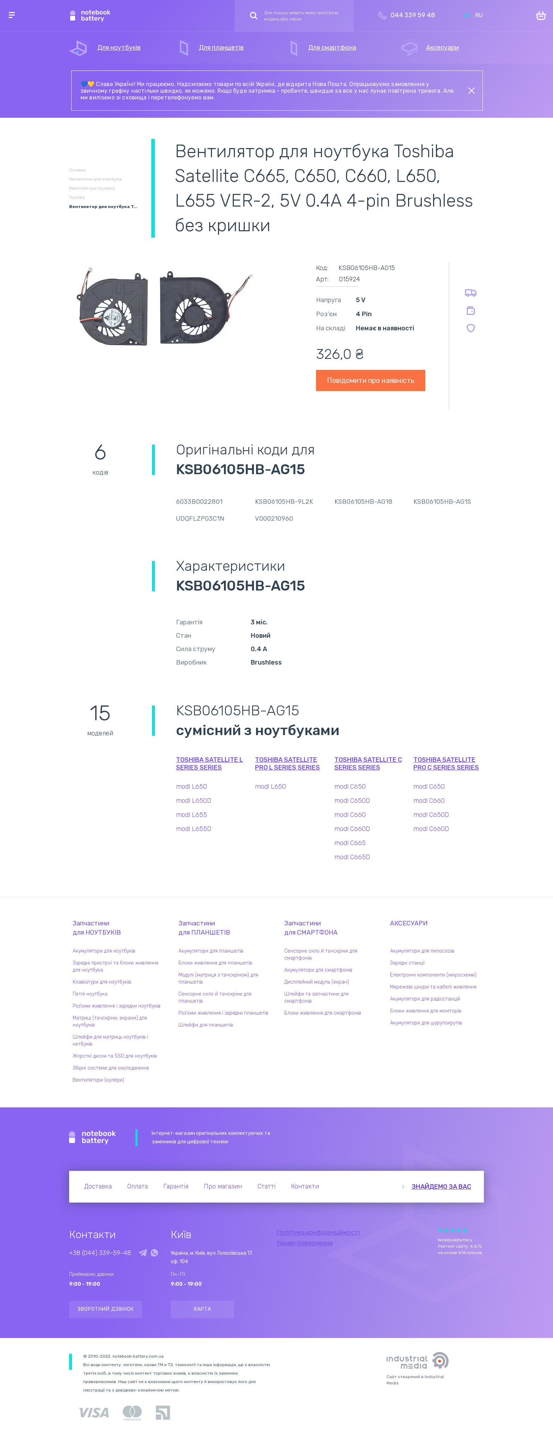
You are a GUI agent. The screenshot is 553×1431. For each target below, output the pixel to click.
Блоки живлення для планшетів (215, 963)
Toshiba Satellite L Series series (209, 763)
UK (466, 15)
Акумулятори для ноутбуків (104, 951)
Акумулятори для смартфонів (318, 970)
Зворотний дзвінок (106, 1309)
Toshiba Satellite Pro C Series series (446, 763)
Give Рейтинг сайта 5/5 (465, 1230)
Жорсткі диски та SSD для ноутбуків (115, 1056)
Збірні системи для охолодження (111, 1068)
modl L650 (191, 786)
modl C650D (352, 801)
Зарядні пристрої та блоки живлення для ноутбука (115, 966)
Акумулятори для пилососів (422, 951)
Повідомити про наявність (370, 380)
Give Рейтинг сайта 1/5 (440, 1230)
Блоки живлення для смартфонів (322, 1013)
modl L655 (191, 815)
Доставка (98, 1186)
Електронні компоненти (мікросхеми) (433, 975)
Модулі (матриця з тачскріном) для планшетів (218, 978)
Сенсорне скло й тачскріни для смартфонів (320, 954)
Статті (266, 1186)
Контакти (305, 1186)
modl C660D (352, 829)
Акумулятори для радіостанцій (425, 999)
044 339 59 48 (413, 15)
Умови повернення (304, 1243)
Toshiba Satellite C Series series (368, 763)
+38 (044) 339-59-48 (100, 1253)
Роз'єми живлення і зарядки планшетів (223, 1013)
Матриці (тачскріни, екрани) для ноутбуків (110, 1021)
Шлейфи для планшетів (205, 1025)
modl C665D (352, 857)
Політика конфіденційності (318, 1232)
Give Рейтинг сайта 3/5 (453, 1230)
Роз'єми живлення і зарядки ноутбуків (116, 1006)
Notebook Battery (92, 1138)
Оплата (137, 1186)
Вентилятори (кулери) (98, 1080)
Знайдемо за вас (441, 1187)
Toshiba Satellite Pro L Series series (287, 763)
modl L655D (193, 829)
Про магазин (223, 1186)
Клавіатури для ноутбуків (102, 982)
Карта (202, 1309)
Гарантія (175, 1186)
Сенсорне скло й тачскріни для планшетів (214, 997)
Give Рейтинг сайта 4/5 (459, 1230)
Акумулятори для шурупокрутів (426, 1023)
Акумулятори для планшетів (210, 951)
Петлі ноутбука (90, 994)
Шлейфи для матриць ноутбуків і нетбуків (110, 1040)
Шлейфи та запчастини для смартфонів (316, 997)
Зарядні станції (407, 963)
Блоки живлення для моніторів (425, 1011)
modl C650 (350, 786)
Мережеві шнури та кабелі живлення (433, 987)
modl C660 (350, 815)
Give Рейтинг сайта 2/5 (446, 1230)
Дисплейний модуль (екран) (316, 982)
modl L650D (193, 801)
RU (479, 15)
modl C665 (350, 843)
